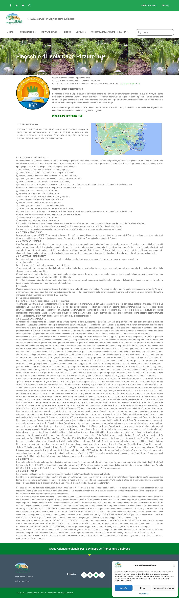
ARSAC (11, 32)
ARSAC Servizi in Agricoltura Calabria (50, 19)
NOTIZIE (67, 32)
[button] (174, 565)
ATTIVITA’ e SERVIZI (50, 32)
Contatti (165, 5)
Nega (142, 588)
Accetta (123, 588)
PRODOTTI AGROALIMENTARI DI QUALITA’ (110, 32)
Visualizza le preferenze (164, 588)
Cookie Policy (143, 593)
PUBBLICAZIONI (28, 32)
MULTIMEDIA (81, 32)
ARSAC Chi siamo (149, 5)
